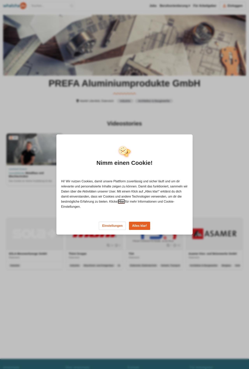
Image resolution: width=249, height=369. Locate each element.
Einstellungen (112, 225)
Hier (121, 201)
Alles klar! (139, 225)
